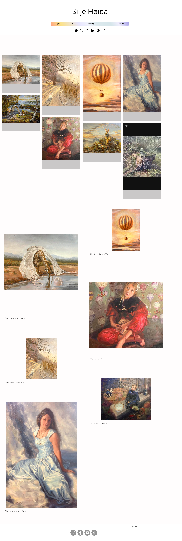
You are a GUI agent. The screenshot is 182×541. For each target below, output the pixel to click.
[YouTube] (87, 533)
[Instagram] (73, 533)
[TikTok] (94, 533)
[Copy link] (103, 30)
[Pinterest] (98, 30)
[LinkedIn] (92, 30)
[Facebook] (76, 30)
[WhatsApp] (87, 30)
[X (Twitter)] (81, 30)
